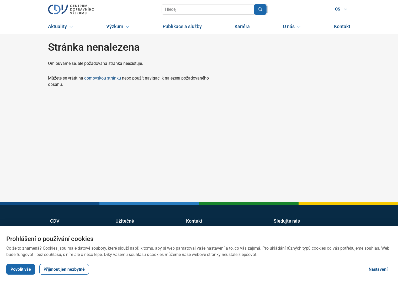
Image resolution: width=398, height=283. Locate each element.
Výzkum (114, 26)
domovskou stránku (102, 78)
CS (341, 9)
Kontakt (342, 26)
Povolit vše (20, 269)
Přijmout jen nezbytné (64, 269)
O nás (289, 26)
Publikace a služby (181, 26)
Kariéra (242, 26)
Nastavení (378, 269)
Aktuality (57, 26)
